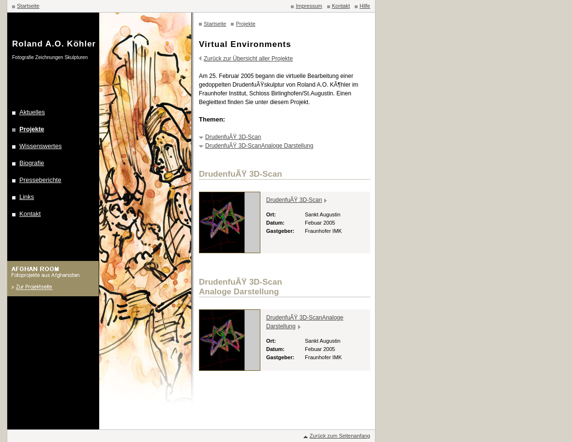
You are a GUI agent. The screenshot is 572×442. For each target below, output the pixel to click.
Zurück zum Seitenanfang (340, 436)
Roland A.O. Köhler (54, 43)
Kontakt (341, 6)
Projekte (31, 129)
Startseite (28, 6)
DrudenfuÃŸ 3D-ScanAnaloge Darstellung (259, 145)
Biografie (31, 163)
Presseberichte (40, 179)
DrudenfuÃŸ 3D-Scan (233, 137)
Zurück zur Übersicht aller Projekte (248, 58)
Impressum (309, 6)
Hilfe (365, 6)
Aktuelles (32, 112)
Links (26, 196)
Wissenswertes (40, 146)
